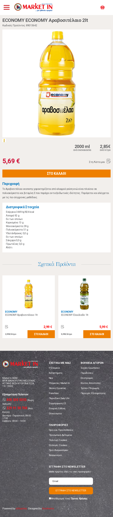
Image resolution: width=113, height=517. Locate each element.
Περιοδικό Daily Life (59, 398)
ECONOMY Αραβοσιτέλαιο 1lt (21, 314)
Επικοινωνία (55, 413)
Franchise (54, 393)
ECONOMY (11, 311)
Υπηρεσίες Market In (59, 383)
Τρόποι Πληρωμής (90, 388)
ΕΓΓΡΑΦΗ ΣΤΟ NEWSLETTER (71, 490)
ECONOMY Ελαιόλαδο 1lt (74, 314)
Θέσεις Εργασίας (57, 388)
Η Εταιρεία (54, 367)
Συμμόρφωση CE (57, 403)
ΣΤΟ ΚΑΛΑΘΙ (56, 173)
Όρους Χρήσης (79, 498)
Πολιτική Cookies (58, 440)
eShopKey (21, 508)
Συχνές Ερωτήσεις (90, 367)
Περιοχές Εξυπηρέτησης (93, 393)
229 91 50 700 (14, 408)
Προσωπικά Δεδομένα (60, 435)
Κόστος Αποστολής (91, 383)
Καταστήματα (55, 373)
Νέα (51, 378)
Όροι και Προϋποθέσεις (61, 430)
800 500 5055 (14, 400)
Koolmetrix (48, 508)
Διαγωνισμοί (55, 455)
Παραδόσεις (87, 373)
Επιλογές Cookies (58, 445)
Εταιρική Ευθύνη (57, 408)
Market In (34, 7)
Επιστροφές (87, 378)
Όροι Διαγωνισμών (58, 450)
